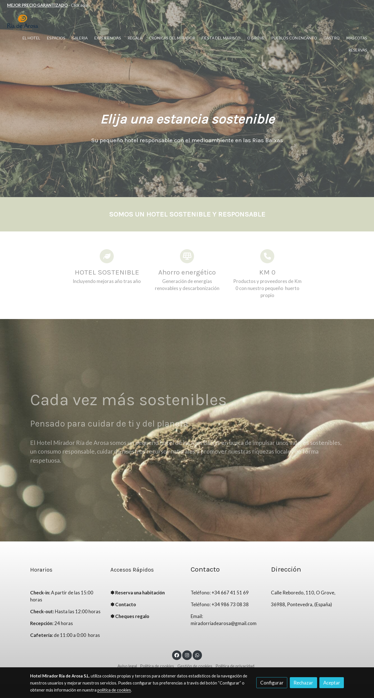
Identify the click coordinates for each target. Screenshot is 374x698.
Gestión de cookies (194, 666)
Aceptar (331, 683)
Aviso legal (127, 666)
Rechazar (303, 683)
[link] (23, 22)
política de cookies (114, 690)
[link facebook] (177, 654)
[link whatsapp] (197, 654)
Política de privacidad (234, 666)
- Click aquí (47, 5)
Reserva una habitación (140, 593)
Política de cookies (157, 666)
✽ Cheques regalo (129, 616)
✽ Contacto (123, 605)
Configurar (272, 683)
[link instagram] (187, 654)
